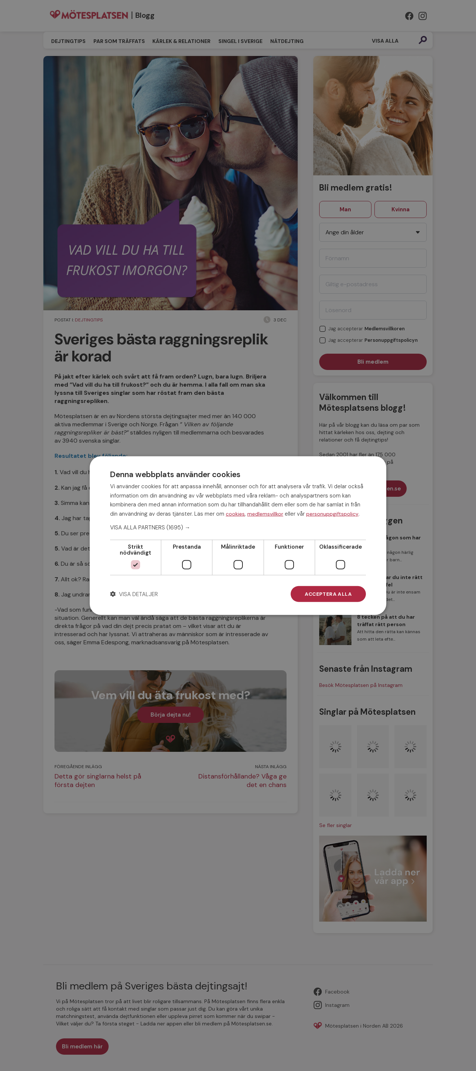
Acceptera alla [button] (328, 594)
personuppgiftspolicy (332, 513)
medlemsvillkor (265, 513)
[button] (238, 527)
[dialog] (238, 535)
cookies (235, 513)
